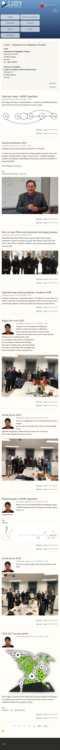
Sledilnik (29, 241)
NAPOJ (10, 29)
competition (5, 710)
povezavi (19, 166)
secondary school (19, 710)
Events (30, 29)
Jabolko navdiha (45, 238)
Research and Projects (30, 17)
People (10, 17)
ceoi (11, 710)
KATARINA (10, 35)
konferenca (23, 173)
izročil (31, 238)
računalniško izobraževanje (10, 173)
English (55, 9)
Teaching (30, 23)
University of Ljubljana (12, 67)
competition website (25, 702)
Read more (52, 83)
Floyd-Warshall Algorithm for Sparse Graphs (27, 105)
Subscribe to (3, 731)
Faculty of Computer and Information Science (20, 69)
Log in (45, 129)
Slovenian (55, 11)
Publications (10, 23)
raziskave (5, 522)
